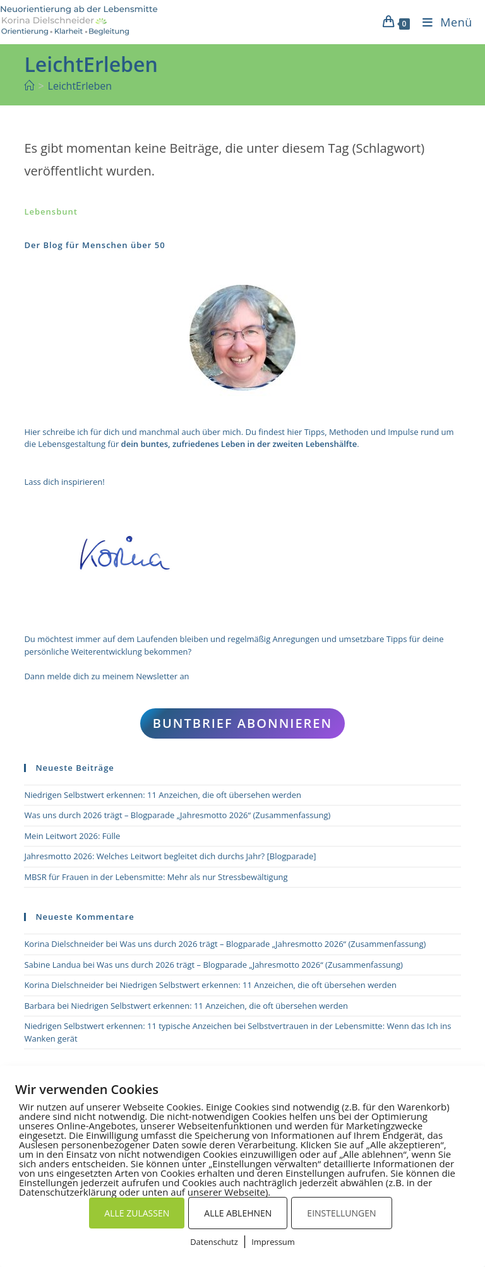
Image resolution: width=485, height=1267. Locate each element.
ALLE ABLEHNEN (238, 1213)
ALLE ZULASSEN (136, 1213)
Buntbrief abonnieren (242, 723)
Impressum (273, 1241)
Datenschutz (214, 1241)
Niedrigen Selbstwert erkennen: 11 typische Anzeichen (128, 1026)
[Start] (29, 86)
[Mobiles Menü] (442, 22)
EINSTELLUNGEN (341, 1213)
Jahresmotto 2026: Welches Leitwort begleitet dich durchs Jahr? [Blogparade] (170, 856)
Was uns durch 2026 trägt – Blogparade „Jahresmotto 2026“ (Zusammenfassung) (177, 815)
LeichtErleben (80, 86)
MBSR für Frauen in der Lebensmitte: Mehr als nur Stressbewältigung (155, 877)
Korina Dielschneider (64, 943)
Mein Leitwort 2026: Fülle (72, 836)
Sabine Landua (52, 964)
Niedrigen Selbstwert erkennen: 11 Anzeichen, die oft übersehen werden (162, 794)
